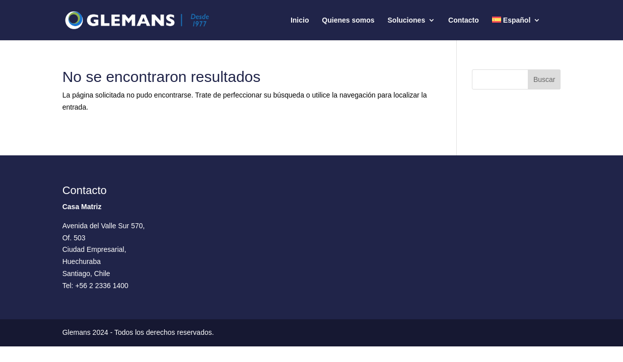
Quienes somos (348, 20)
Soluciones (407, 20)
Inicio (300, 20)
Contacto (463, 20)
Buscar (544, 79)
